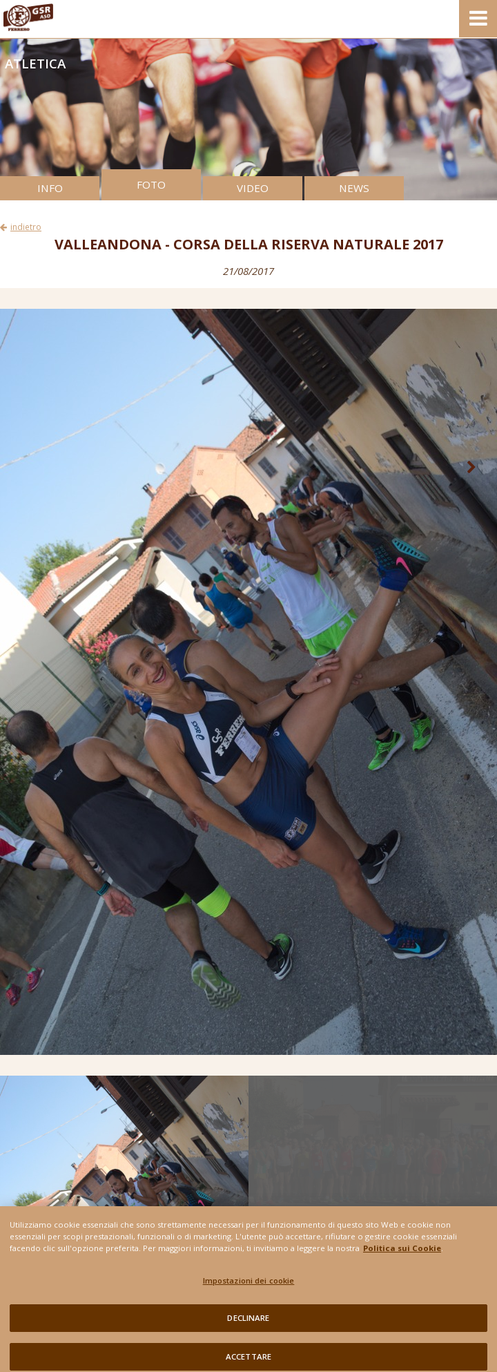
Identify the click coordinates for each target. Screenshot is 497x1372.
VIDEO (253, 188)
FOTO (151, 184)
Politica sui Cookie (402, 1255)
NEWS (354, 188)
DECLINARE (248, 1325)
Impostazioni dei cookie (249, 1288)
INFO (50, 188)
